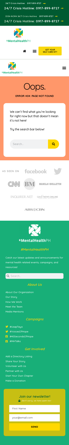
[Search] (53, 144)
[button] (34, 51)
